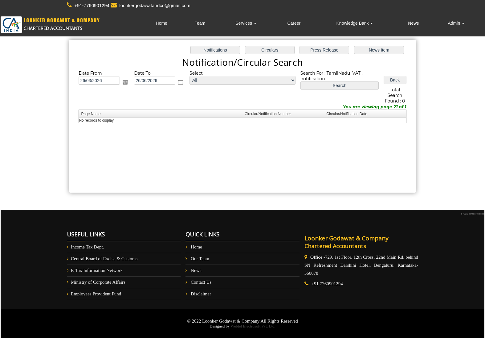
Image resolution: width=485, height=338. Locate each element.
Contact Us (201, 282)
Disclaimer (201, 293)
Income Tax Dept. (87, 246)
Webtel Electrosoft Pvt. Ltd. (253, 326)
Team (200, 23)
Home (161, 23)
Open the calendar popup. (128, 83)
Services (245, 23)
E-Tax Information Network (97, 270)
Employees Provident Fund (96, 293)
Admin (456, 23)
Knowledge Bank (354, 23)
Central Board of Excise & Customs (104, 258)
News (413, 23)
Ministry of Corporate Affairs (98, 282)
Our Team (200, 258)
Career (294, 23)
